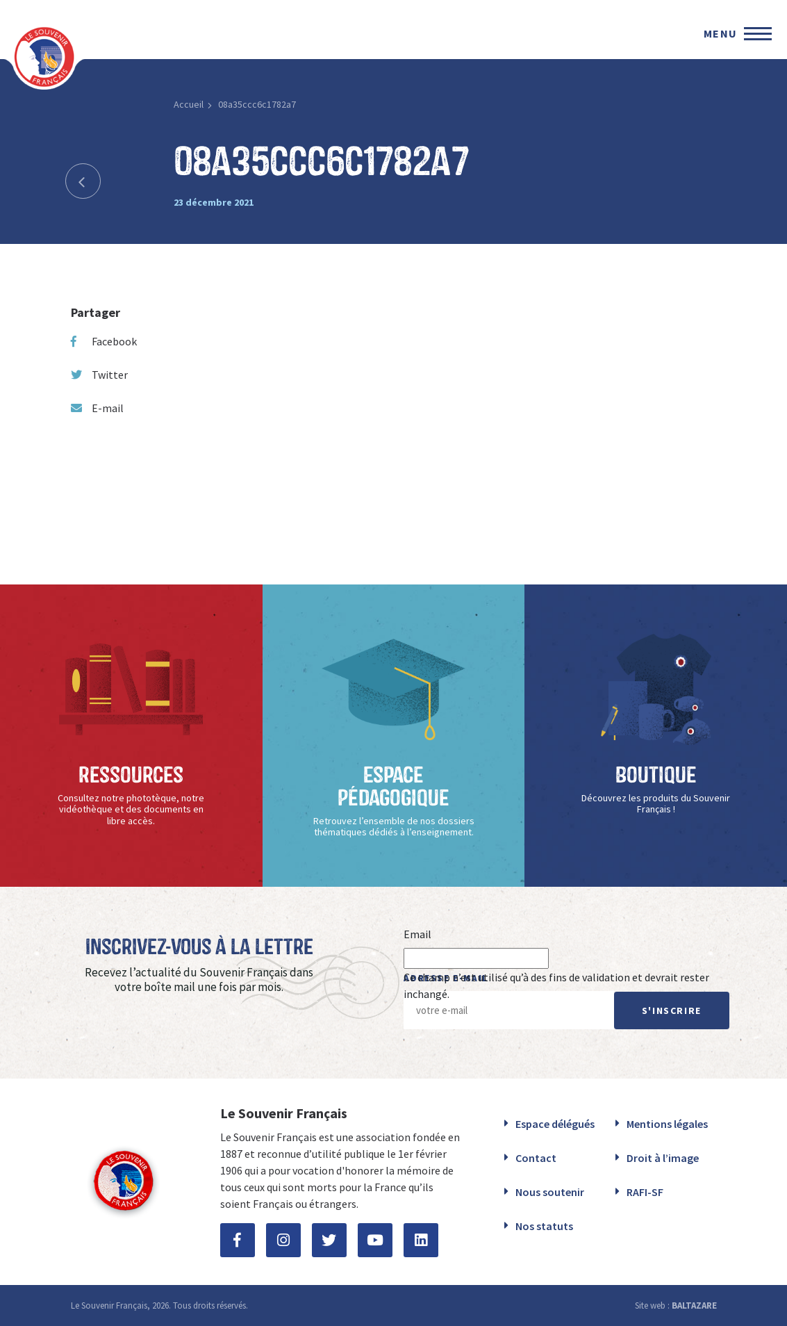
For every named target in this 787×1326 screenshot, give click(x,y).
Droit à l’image (663, 1158)
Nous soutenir (549, 1192)
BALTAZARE (694, 1305)
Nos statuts (544, 1226)
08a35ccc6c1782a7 (257, 104)
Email (417, 934)
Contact (535, 1158)
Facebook (104, 341)
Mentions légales (667, 1124)
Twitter (99, 375)
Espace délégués (555, 1124)
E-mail (97, 408)
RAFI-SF (645, 1192)
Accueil (189, 104)
